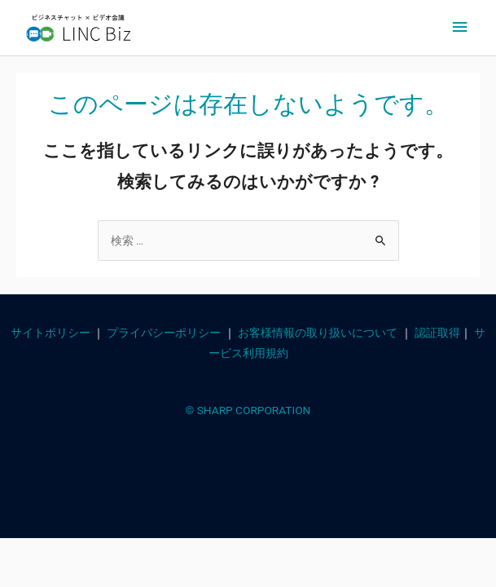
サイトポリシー (50, 332)
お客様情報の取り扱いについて (317, 332)
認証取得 (437, 332)
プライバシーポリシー (164, 332)
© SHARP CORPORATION (248, 410)
